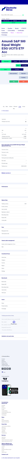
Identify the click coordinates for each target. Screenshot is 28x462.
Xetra (5, 69)
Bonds (17, 28)
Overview (6, 61)
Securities (4, 428)
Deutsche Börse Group (6, 449)
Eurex (3, 450)
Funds (3, 30)
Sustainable (4, 32)
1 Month (10, 106)
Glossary (3, 431)
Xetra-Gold (4, 452)
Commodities (11, 30)
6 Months (15, 106)
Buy (14, 81)
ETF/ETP (24, 28)
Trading (3, 430)
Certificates (21, 30)
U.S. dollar (24, 65)
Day (3, 106)
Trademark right (5, 364)
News (12, 32)
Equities (10, 28)
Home (3, 28)
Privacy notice (4, 363)
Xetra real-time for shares (7, 440)
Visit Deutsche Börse (6, 426)
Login (13, 22)
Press (3, 448)
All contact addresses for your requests (11, 457)
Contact (3, 18)
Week (7, 106)
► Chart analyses (5, 110)
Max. (14, 108)
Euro (18, 65)
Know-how (19, 32)
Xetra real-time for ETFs (7, 441)
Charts (15, 61)
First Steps (4, 415)
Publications (4, 433)
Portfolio (23, 20)
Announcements (5, 420)
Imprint (3, 360)
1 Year (20, 106)
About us (3, 427)
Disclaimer (4, 361)
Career (3, 446)
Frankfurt (17, 69)
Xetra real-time (6, 20)
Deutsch (7, 18)
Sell (23, 81)
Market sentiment (5, 422)
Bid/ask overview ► (6, 173)
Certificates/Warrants (6, 412)
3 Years (23, 106)
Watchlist (15, 20)
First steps (4, 35)
